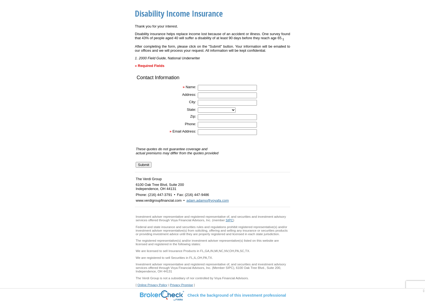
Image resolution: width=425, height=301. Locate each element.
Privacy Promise (181, 285)
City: (192, 102)
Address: (189, 95)
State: (191, 110)
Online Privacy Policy (152, 285)
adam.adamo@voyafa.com (207, 200)
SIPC (229, 220)
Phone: (190, 124)
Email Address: (184, 131)
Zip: (193, 116)
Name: (191, 87)
